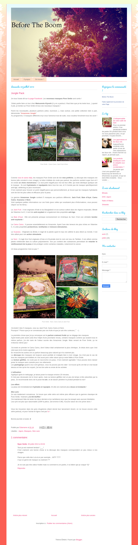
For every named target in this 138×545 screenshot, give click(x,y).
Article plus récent (20, 515)
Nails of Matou (107, 201)
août (103, 234)
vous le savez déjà (25, 178)
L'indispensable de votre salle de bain (119, 121)
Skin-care (36, 431)
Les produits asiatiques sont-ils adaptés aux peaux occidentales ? (119, 162)
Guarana (17, 232)
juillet (104, 238)
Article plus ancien (88, 515)
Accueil (16, 79)
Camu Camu (19, 224)
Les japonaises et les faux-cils (120, 141)
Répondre (21, 468)
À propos (27, 79)
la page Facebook (35, 99)
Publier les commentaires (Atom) (59, 523)
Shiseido (105, 205)
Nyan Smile (22, 444)
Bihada (104, 193)
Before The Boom (108, 97)
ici (48, 411)
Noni (16, 239)
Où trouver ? (39, 79)
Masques (27, 431)
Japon (20, 431)
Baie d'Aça (18, 217)
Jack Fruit (17, 210)
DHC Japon (106, 197)
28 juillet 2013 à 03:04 (36, 444)
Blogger (79, 540)
